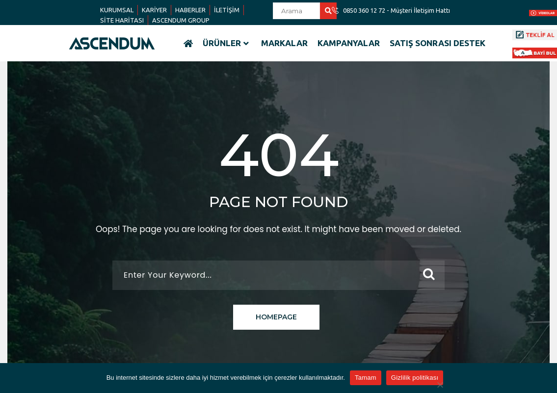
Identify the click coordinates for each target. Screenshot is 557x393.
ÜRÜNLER (226, 43)
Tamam (365, 377)
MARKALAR (284, 43)
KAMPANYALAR (349, 43)
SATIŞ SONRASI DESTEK (437, 43)
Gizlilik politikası (415, 377)
